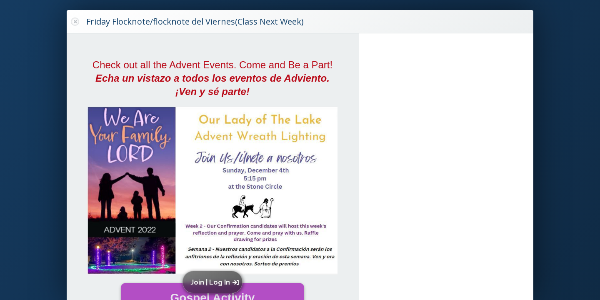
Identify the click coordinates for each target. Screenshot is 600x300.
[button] (214, 282)
